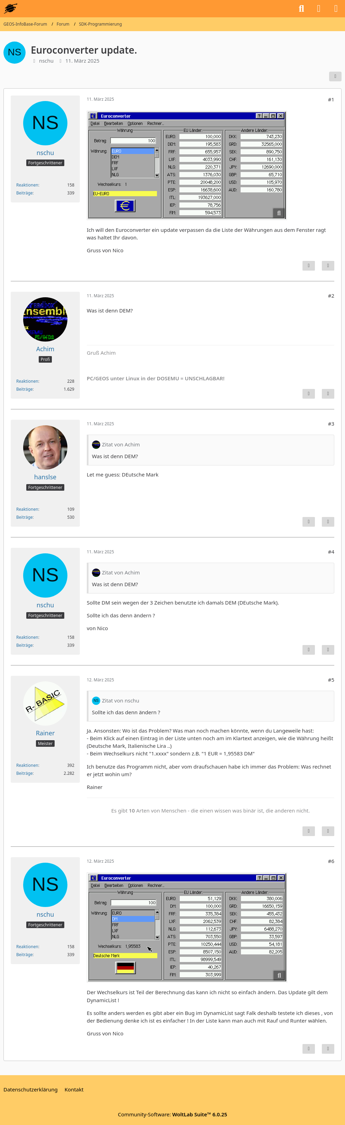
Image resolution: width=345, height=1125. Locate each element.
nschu (46, 60)
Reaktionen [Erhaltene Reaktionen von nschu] (27, 185)
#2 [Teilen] (331, 295)
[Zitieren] (328, 266)
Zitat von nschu (120, 700)
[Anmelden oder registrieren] (319, 8)
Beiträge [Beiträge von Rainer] (24, 773)
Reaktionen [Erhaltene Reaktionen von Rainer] (27, 765)
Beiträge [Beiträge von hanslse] (24, 517)
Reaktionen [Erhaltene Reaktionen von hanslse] (27, 509)
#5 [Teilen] (331, 679)
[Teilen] (335, 76)
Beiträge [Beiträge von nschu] (24, 193)
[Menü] (336, 9)
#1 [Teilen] (331, 99)
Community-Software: (172, 1114)
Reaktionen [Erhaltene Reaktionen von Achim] (27, 381)
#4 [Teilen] (331, 551)
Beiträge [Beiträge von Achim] (24, 389)
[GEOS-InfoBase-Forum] (10, 9)
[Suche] (301, 9)
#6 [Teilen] (331, 861)
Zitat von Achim (121, 444)
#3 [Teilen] (331, 423)
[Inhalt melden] (308, 266)
